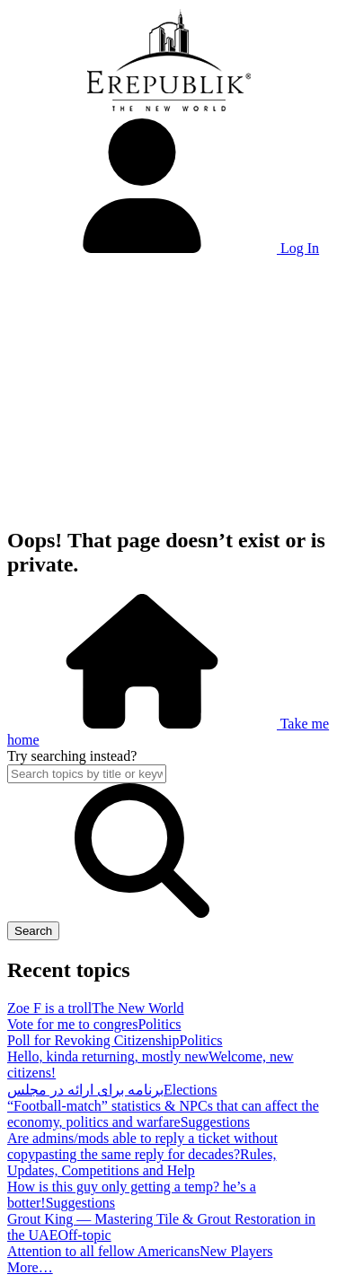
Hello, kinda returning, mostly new (107, 1056)
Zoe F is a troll (49, 1008)
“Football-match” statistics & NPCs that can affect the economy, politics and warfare (163, 1114)
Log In (163, 248)
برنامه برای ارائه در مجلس (85, 1089)
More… (30, 1267)
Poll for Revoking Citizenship (93, 1040)
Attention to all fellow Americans (103, 1251)
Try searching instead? (72, 756)
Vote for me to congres (72, 1024)
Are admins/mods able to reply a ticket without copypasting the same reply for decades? (142, 1146)
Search (33, 931)
